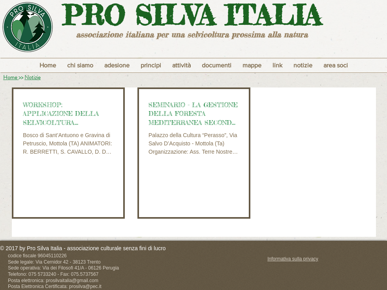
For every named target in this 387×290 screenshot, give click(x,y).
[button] (151, 65)
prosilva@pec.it (85, 286)
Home (11, 77)
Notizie (32, 77)
